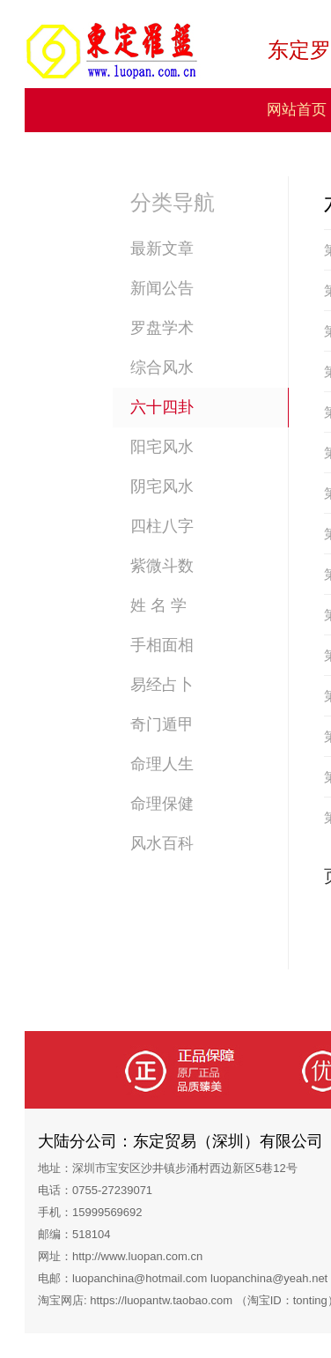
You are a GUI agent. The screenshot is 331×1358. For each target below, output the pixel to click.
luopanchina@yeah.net (268, 1278)
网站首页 (297, 109)
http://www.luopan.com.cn (137, 1256)
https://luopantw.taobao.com (161, 1300)
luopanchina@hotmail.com (139, 1278)
